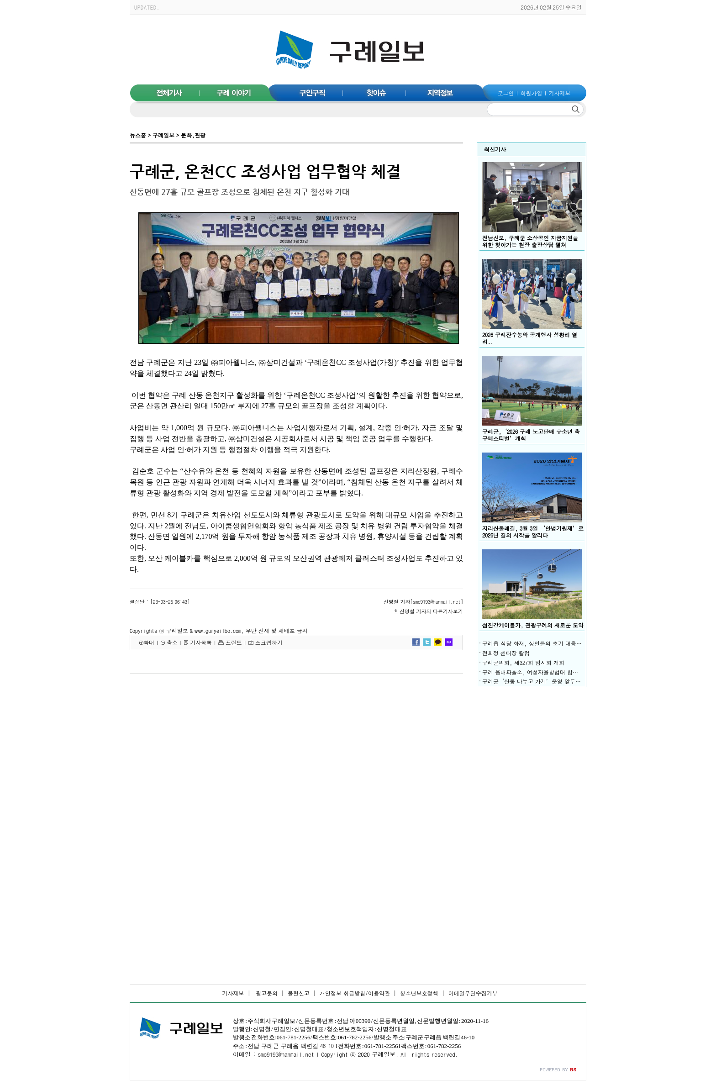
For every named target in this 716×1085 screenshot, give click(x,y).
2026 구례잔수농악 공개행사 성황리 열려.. (529, 338)
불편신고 (299, 993)
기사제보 (559, 93)
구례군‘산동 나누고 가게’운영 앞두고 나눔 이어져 (547, 681)
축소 (172, 642)
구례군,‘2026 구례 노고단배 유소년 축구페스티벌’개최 (531, 434)
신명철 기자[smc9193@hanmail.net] (423, 601)
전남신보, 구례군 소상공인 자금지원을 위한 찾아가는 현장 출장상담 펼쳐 (530, 241)
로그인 (506, 93)
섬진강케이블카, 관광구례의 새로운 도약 (533, 625)
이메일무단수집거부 (473, 993)
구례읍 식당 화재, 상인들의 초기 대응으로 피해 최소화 (551, 643)
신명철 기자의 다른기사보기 (431, 611)
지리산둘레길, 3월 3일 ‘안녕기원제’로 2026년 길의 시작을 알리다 (533, 531)
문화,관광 (193, 135)
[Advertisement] (531, 829)
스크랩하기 (269, 642)
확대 (148, 642)
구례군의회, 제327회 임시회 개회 (523, 662)
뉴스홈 (138, 135)
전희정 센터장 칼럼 (506, 653)
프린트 (234, 642)
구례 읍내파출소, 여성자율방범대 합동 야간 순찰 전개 (550, 672)
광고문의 (266, 993)
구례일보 (163, 135)
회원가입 (531, 93)
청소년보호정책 (419, 993)
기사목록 (201, 642)
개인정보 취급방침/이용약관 (355, 993)
